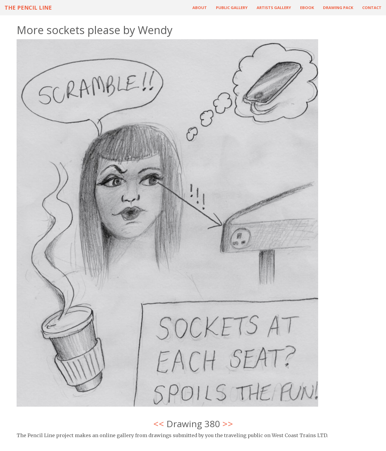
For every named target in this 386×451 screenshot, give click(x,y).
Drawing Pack (338, 7)
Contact (371, 7)
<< (158, 424)
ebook (307, 7)
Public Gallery (232, 7)
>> (227, 424)
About (199, 7)
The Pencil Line (28, 7)
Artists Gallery (274, 7)
